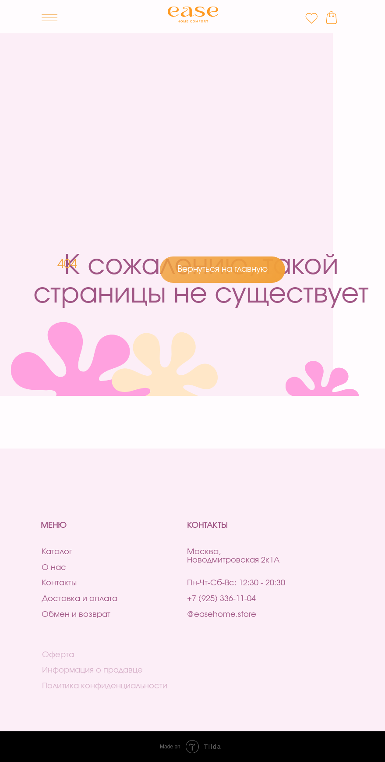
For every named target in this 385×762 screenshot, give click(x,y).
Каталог (57, 552)
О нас (54, 568)
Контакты (59, 583)
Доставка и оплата (79, 599)
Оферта (58, 655)
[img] (193, 15)
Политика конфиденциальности (104, 686)
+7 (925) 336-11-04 (221, 599)
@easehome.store (221, 615)
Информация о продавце (92, 670)
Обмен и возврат (76, 615)
